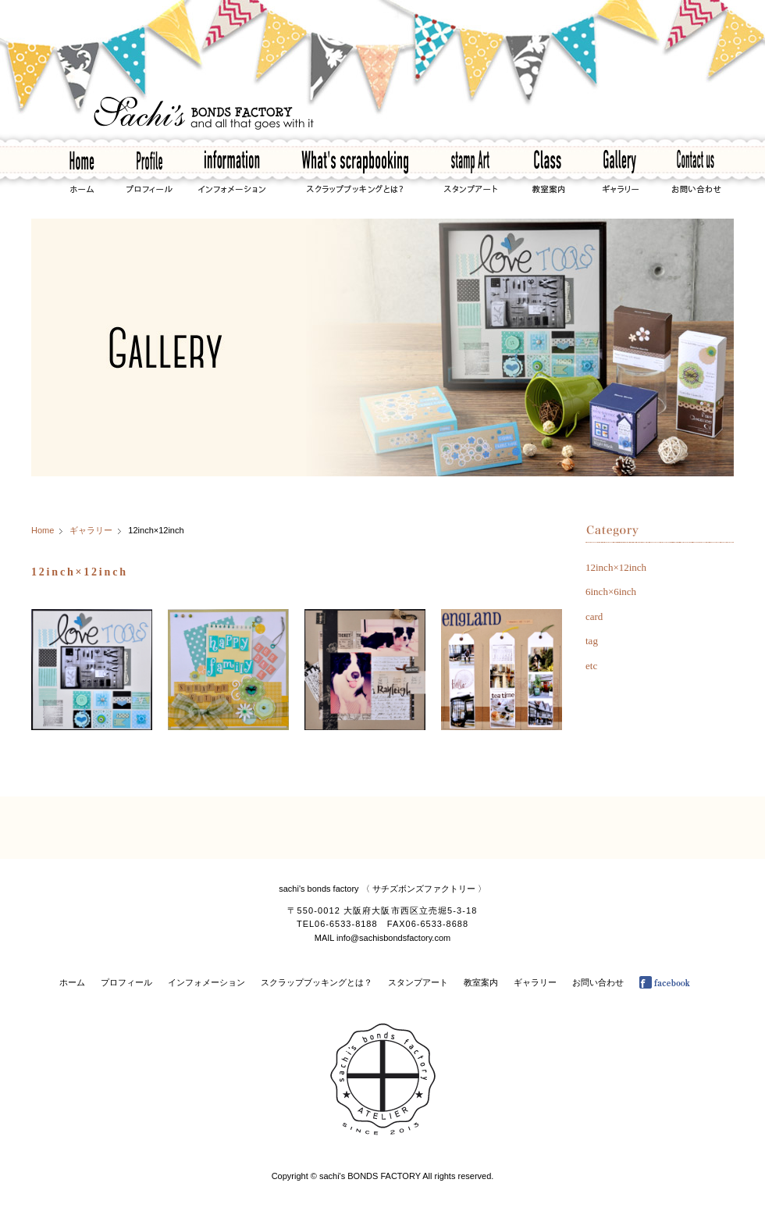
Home (42, 530)
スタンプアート (418, 982)
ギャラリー (90, 530)
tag (591, 641)
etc (591, 666)
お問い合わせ (598, 982)
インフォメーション (206, 982)
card (594, 616)
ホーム (72, 982)
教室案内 (481, 982)
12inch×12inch (615, 567)
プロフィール (126, 982)
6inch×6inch (610, 591)
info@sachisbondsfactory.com (393, 937)
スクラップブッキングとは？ (316, 982)
